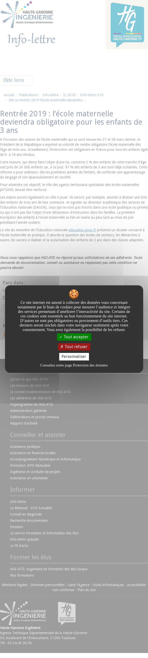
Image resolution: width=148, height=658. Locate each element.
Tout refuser (73, 346)
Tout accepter (73, 337)
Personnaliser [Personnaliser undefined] (74, 356)
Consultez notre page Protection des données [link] (74, 365)
